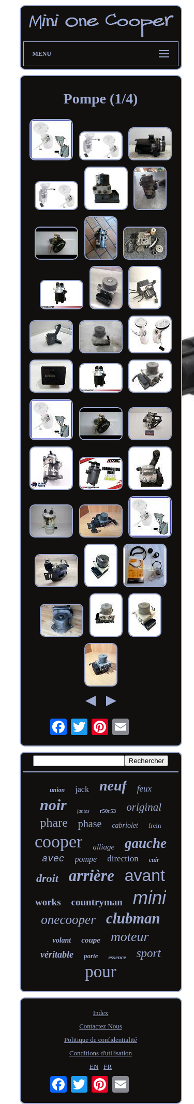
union (57, 790)
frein (154, 825)
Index (101, 1013)
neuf (113, 786)
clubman (133, 918)
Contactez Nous (100, 1026)
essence (117, 957)
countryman (97, 902)
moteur (130, 936)
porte (91, 956)
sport (149, 953)
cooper (59, 841)
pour (100, 971)
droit (47, 878)
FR (107, 1066)
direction (122, 858)
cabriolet (125, 825)
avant (145, 875)
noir (53, 804)
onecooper (68, 920)
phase (90, 823)
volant (61, 940)
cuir (154, 859)
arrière (91, 876)
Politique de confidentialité (100, 1039)
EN (93, 1066)
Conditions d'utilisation (100, 1053)
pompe (86, 859)
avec (53, 859)
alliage (103, 847)
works (48, 902)
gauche (146, 843)
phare (54, 822)
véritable (56, 954)
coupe (90, 940)
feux (144, 789)
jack (82, 789)
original (143, 807)
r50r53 (108, 811)
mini (149, 897)
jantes (83, 811)
